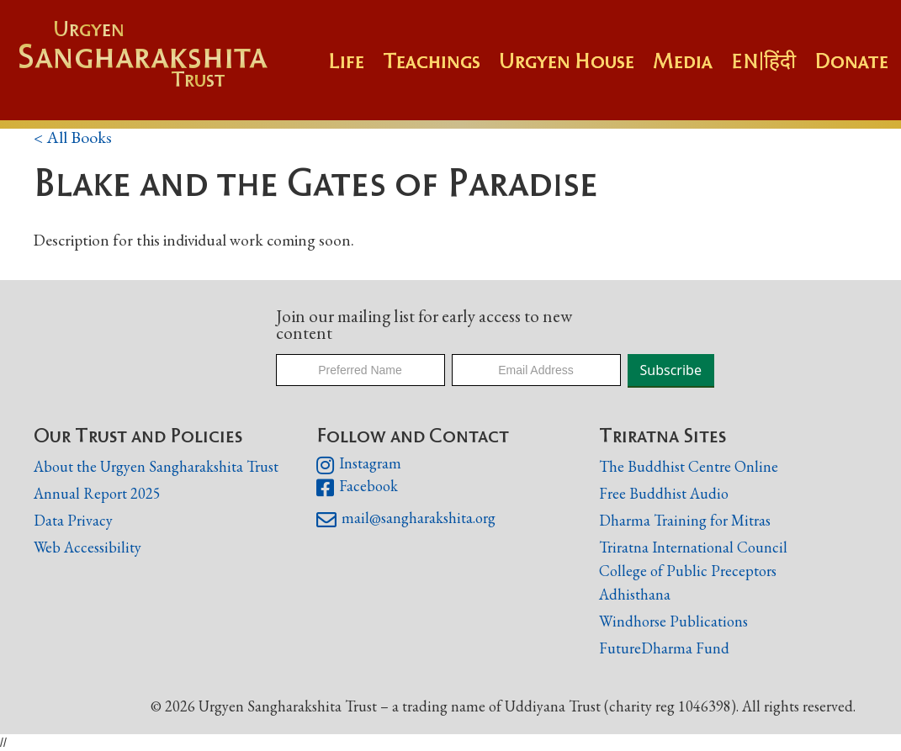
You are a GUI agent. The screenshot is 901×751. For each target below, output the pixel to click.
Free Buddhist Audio (664, 493)
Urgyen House (566, 60)
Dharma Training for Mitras (685, 520)
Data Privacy (73, 520)
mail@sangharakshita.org (406, 520)
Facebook (357, 488)
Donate (851, 60)
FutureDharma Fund (664, 648)
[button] (441, 69)
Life (346, 60)
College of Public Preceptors (687, 571)
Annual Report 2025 (97, 493)
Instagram (358, 465)
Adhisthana (634, 594)
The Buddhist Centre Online (688, 466)
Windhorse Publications (673, 621)
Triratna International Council (693, 547)
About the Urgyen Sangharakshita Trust (156, 466)
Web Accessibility (87, 547)
